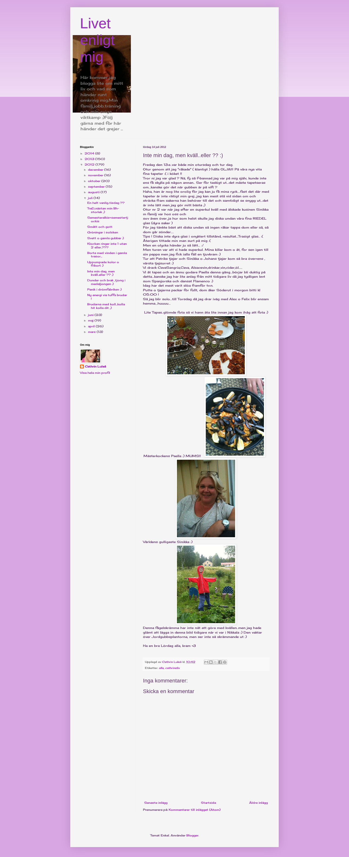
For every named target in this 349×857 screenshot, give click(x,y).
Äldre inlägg (258, 802)
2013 (90, 159)
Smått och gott (99, 227)
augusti (94, 192)
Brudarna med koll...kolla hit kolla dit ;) (106, 305)
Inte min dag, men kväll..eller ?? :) (101, 272)
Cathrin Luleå (95, 366)
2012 (90, 164)
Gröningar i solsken (102, 232)
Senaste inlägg (155, 802)
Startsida (208, 802)
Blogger (192, 835)
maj (91, 320)
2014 (90, 153)
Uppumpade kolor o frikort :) (103, 263)
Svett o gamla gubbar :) (105, 238)
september (97, 186)
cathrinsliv (172, 668)
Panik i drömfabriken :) (104, 289)
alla (161, 668)
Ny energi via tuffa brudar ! (107, 296)
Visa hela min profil (95, 373)
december (96, 169)
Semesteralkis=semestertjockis (107, 219)
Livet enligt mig (97, 40)
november (96, 175)
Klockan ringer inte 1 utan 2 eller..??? (107, 245)
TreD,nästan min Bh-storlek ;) (103, 210)
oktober (94, 181)
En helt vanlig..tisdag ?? (106, 203)
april (92, 326)
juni (91, 315)
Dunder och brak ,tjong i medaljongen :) (106, 281)
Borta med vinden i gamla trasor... (107, 254)
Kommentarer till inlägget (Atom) (195, 809)
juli (91, 198)
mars (92, 332)
